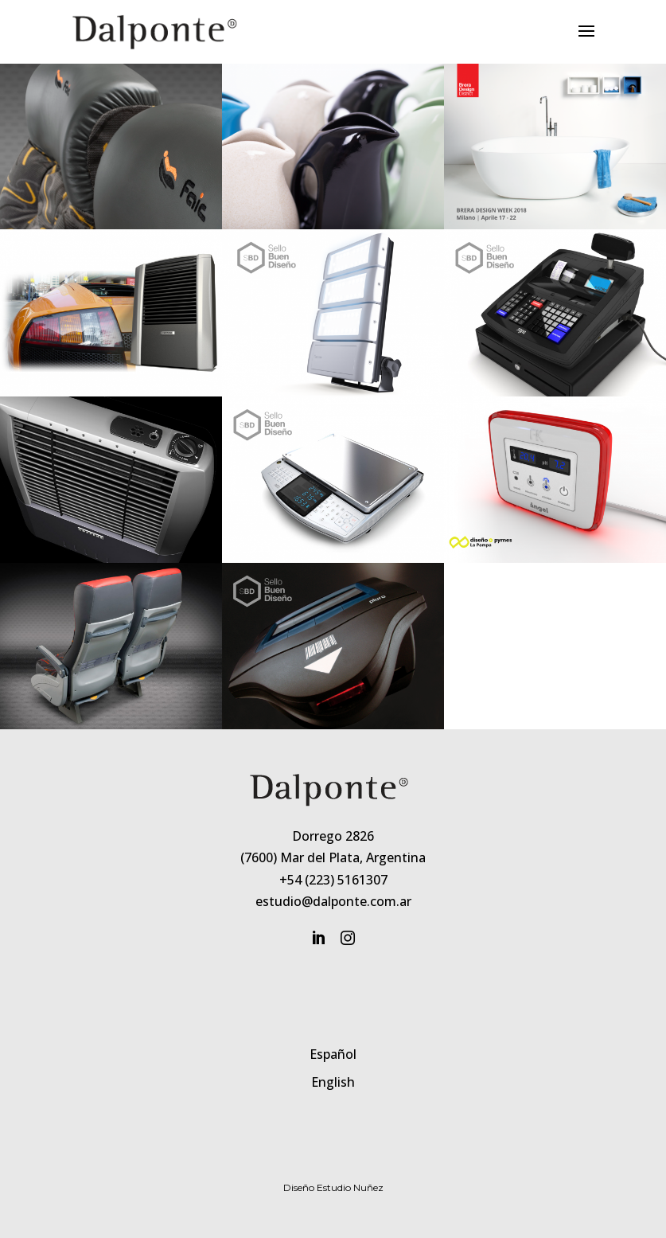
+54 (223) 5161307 (333, 879)
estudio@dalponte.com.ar (333, 901)
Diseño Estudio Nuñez (333, 1187)
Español (333, 1054)
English (333, 1082)
